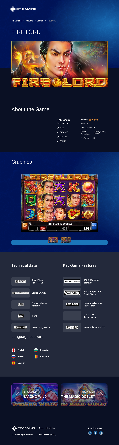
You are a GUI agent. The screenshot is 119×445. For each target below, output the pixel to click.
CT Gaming (16, 21)
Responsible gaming (47, 434)
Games (40, 21)
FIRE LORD (51, 21)
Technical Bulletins (47, 428)
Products (29, 21)
